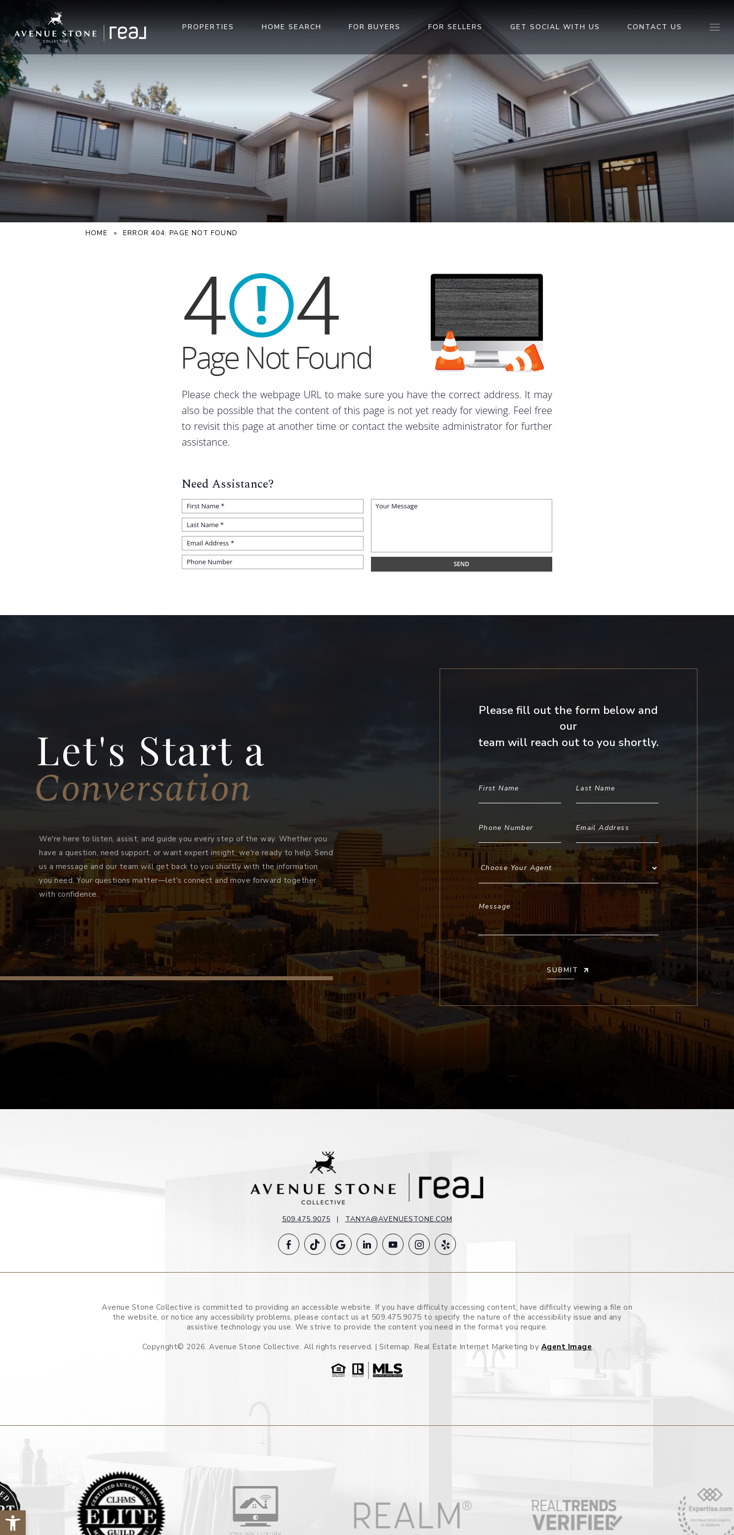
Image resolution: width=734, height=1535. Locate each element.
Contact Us (654, 29)
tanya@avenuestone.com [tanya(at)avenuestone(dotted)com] (398, 1219)
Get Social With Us (555, 29)
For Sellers (455, 29)
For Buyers (375, 29)
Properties (208, 29)
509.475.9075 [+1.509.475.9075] (306, 1219)
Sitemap (394, 1348)
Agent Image (566, 1348)
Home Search (292, 29)
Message (568, 914)
